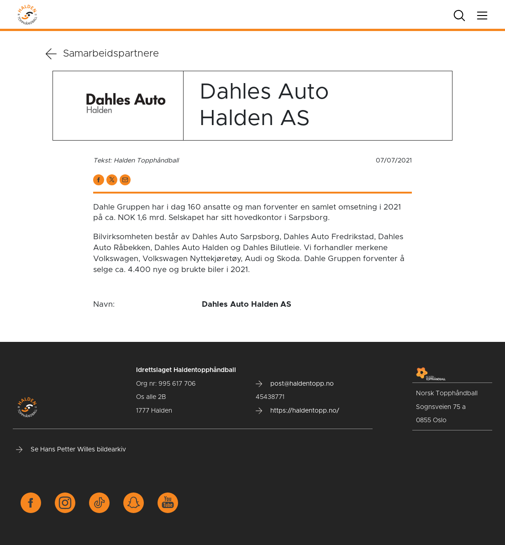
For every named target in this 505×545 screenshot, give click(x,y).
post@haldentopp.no (295, 384)
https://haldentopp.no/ (297, 411)
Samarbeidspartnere (102, 53)
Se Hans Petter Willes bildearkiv (71, 449)
